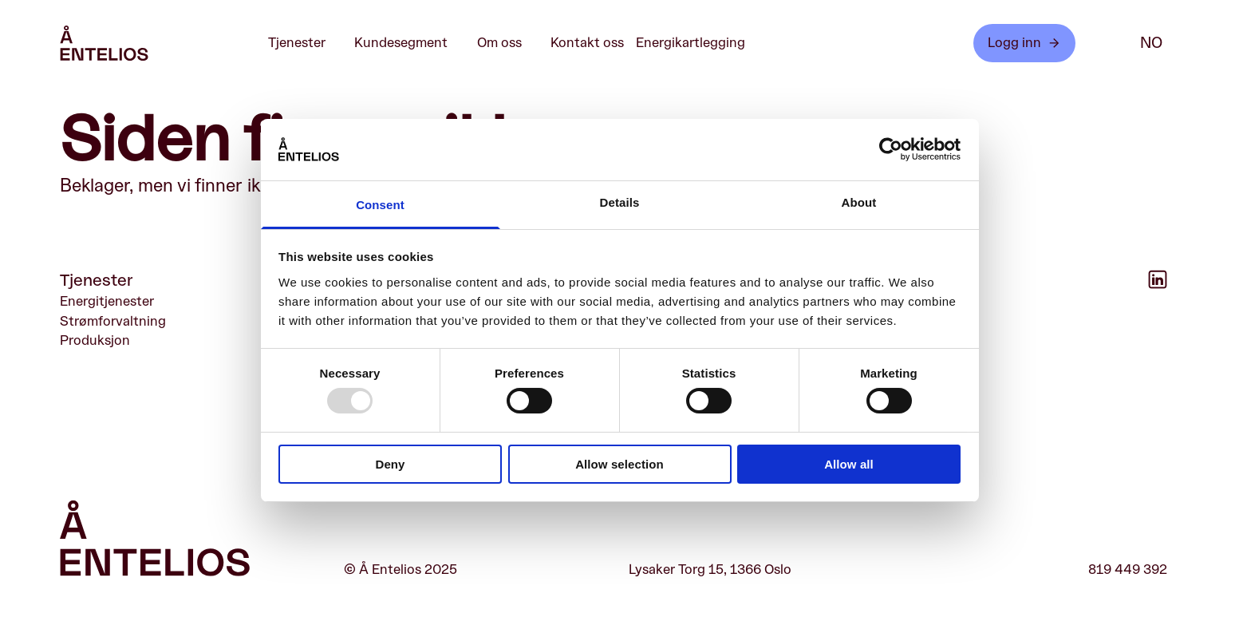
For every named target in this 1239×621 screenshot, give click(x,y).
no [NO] (1151, 43)
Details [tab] (620, 202)
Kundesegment (409, 43)
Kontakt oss (587, 42)
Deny (389, 464)
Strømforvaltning (113, 321)
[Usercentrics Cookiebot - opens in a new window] (891, 149)
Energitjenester (107, 301)
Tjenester (305, 43)
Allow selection (619, 464)
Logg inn (1024, 43)
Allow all (849, 464)
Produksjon (95, 340)
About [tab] (859, 202)
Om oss (508, 43)
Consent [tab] (380, 205)
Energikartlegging (690, 42)
